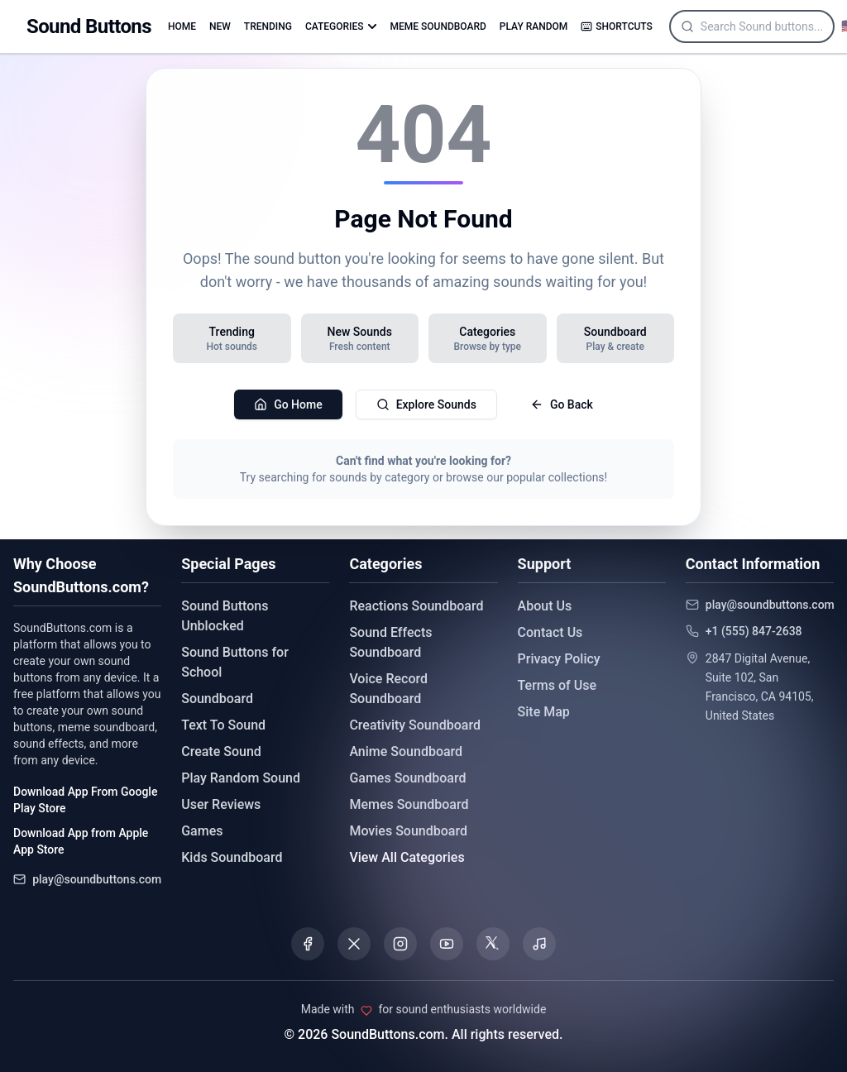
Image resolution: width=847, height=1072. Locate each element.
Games (202, 831)
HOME (182, 26)
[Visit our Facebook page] (307, 943)
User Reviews (221, 804)
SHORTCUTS (617, 26)
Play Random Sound (240, 778)
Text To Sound (223, 725)
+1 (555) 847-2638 (754, 631)
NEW (220, 26)
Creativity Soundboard (415, 725)
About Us (545, 606)
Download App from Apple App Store (80, 841)
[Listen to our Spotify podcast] (539, 943)
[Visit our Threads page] (493, 943)
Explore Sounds (426, 404)
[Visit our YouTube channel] (446, 943)
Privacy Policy (559, 659)
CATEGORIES (341, 26)
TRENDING (268, 26)
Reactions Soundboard (416, 606)
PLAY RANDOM (533, 26)
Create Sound (221, 751)
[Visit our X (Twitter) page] (354, 943)
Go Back (561, 404)
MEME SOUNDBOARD (438, 26)
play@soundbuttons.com (96, 879)
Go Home (288, 404)
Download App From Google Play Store (85, 800)
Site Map (544, 712)
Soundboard (217, 698)
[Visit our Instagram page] (400, 943)
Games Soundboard (407, 778)
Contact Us (550, 632)
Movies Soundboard (408, 831)
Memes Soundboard (408, 804)
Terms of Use (557, 685)
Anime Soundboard (405, 751)
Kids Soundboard (231, 857)
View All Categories (406, 857)
